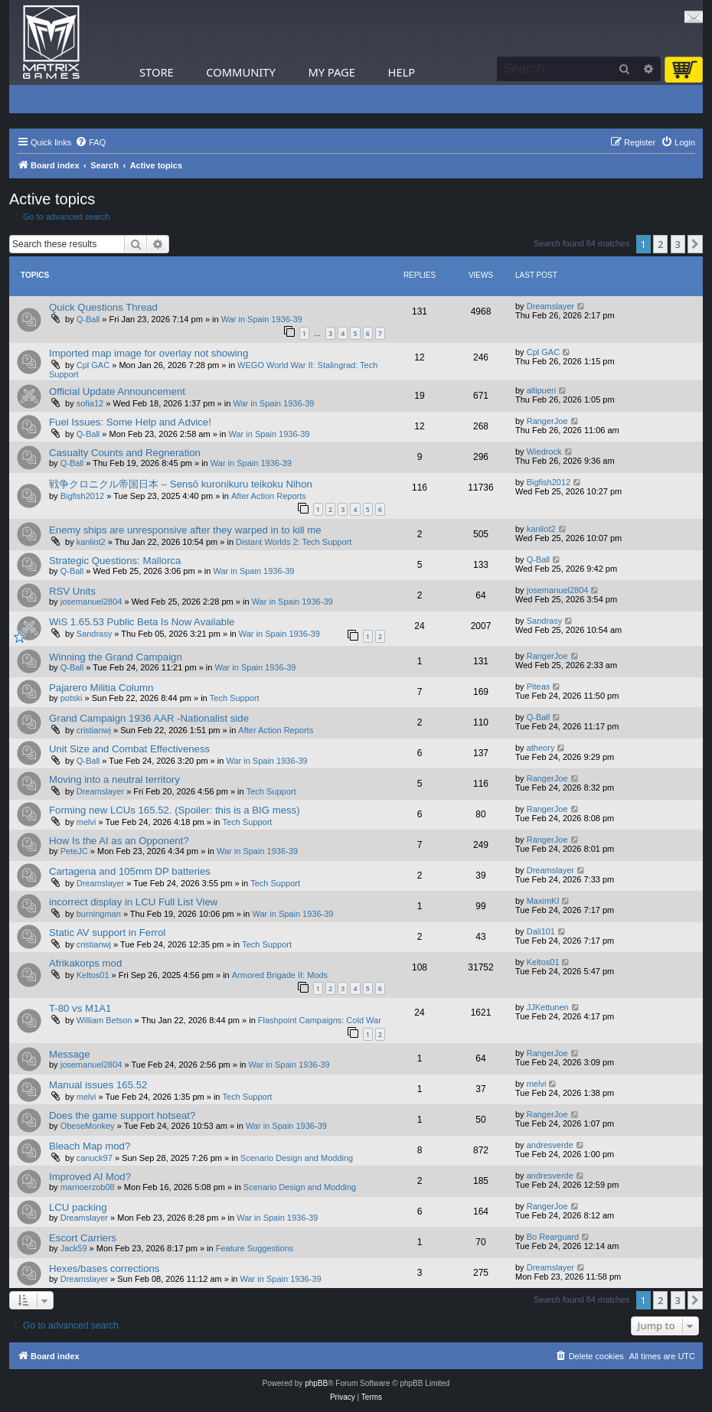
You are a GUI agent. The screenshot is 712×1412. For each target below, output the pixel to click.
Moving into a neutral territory (114, 779)
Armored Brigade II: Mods (280, 975)
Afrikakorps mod (85, 963)
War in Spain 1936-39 (261, 319)
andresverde (550, 1144)
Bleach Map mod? (89, 1146)
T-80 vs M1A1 (80, 1008)
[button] (695, 244)
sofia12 (90, 403)
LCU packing (78, 1207)
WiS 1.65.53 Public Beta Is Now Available (141, 622)
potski (71, 698)
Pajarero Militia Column (101, 687)
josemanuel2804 (91, 601)
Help (402, 72)
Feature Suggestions (255, 1248)
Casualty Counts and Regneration (125, 452)
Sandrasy (94, 633)
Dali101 (541, 931)
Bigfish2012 (82, 496)
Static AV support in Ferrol (107, 932)
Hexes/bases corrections (104, 1268)
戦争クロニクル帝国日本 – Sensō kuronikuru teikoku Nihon (180, 484)
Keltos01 (93, 975)
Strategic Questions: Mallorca (115, 560)
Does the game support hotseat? (122, 1115)
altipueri (542, 390)
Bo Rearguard (553, 1236)
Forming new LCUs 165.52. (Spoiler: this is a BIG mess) (174, 810)
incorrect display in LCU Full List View (133, 902)
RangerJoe (547, 421)
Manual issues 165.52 (98, 1085)
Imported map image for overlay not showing (148, 353)
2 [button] (660, 244)
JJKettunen (548, 1007)
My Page (331, 72)
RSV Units (72, 591)
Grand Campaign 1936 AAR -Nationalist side (149, 718)
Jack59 (73, 1248)
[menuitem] (90, 142)
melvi (86, 822)
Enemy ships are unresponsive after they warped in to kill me (185, 530)
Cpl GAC (93, 365)
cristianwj (94, 730)
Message (69, 1054)
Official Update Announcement (117, 391)
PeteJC (74, 851)
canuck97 (95, 1158)
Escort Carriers (82, 1238)
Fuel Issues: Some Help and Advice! (130, 422)
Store (156, 72)
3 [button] (678, 244)
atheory (541, 747)
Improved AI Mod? (90, 1176)
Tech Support (235, 698)
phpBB (316, 1383)
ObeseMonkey (87, 1125)
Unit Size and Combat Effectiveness (129, 749)
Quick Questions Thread (103, 307)
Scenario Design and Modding (296, 1158)
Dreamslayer (550, 306)
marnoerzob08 (87, 1187)
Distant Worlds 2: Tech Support (293, 541)
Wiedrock (544, 451)
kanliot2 (91, 541)
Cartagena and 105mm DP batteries (130, 871)
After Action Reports (268, 496)
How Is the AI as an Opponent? (119, 840)
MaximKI (543, 900)
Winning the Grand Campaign (115, 657)
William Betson (104, 1020)
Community (240, 72)
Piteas (538, 686)
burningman (99, 913)
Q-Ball (88, 319)
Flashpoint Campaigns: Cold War (319, 1020)
